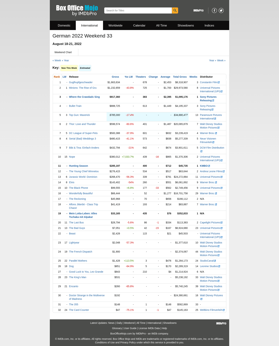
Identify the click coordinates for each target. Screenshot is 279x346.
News (111, 322)
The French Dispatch (80, 251)
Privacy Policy (128, 342)
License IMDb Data (149, 328)
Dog (71, 266)
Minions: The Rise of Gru (83, 87)
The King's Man (77, 277)
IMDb (154, 333)
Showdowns (186, 25)
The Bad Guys (77, 228)
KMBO (205, 165)
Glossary (117, 328)
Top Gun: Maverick (79, 115)
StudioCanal (208, 260)
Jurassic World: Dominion (83, 176)
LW (64, 76)
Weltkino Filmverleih (212, 310)
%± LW (129, 76)
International (89, 25)
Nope (72, 156)
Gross (115, 76)
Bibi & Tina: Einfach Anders (84, 147)
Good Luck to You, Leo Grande (86, 271)
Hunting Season (78, 165)
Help (164, 328)
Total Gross (180, 76)
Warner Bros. (208, 133)
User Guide (130, 328)
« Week (56, 60)
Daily (119, 322)
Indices (209, 25)
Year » (212, 60)
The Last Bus (76, 222)
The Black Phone (78, 187)
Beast (72, 233)
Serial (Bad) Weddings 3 (82, 138)
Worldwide (115, 25)
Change (153, 76)
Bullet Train (75, 105)
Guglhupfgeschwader (81, 82)
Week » (221, 60)
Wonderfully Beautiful (81, 193)
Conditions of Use (105, 342)
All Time (161, 25)
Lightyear (74, 242)
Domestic (64, 25)
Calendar (139, 25)
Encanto (73, 286)
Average (165, 76)
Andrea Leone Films (212, 171)
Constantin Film (210, 82)
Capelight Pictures (211, 222)
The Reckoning (77, 198)
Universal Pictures (211, 176)
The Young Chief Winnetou (84, 171)
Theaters (141, 76)
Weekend (129, 322)
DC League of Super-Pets (83, 133)
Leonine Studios (210, 266)
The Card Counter (79, 310)
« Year (65, 60)
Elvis (71, 182)
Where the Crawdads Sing (84, 96)
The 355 (73, 304)
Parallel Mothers (78, 260)
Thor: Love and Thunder (82, 124)
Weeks (193, 76)
